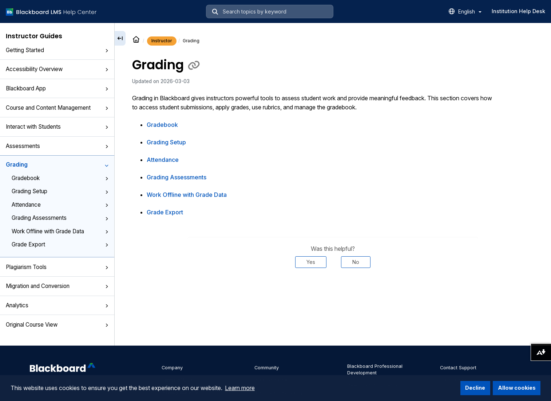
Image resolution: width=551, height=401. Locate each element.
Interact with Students (57, 126)
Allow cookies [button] (517, 388)
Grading (57, 164)
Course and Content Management (57, 107)
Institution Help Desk (518, 11)
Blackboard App (57, 88)
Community (266, 367)
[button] (106, 50)
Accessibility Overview (57, 69)
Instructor (161, 40)
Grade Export (60, 244)
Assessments (57, 146)
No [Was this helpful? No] (355, 262)
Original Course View (57, 324)
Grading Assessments (60, 217)
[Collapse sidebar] (120, 38)
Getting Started (57, 50)
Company (172, 367)
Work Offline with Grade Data (60, 231)
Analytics (57, 305)
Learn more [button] (240, 388)
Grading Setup (60, 191)
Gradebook (60, 178)
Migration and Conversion (57, 286)
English (469, 11)
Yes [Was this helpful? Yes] (310, 262)
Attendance (60, 204)
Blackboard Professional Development (375, 369)
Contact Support (458, 367)
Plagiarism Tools (57, 267)
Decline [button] (475, 388)
